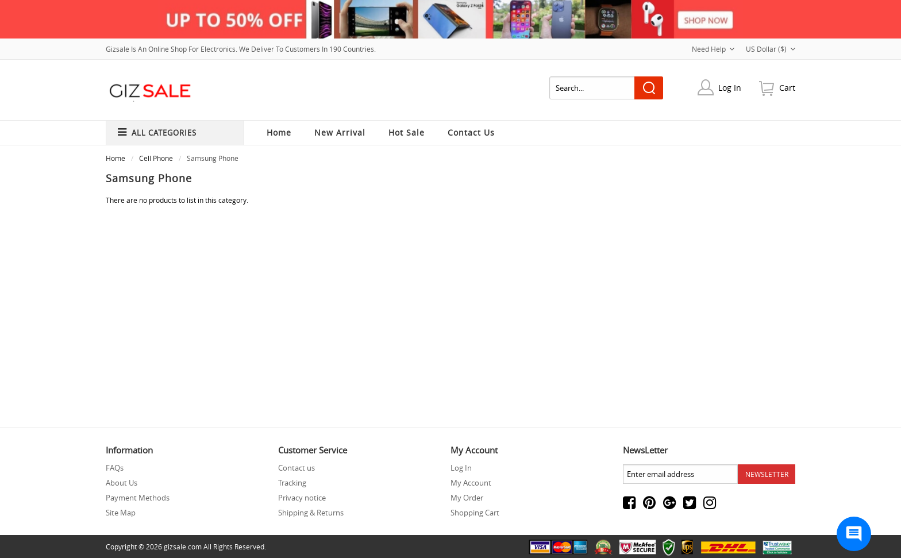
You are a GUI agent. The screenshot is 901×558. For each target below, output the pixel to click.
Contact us (296, 468)
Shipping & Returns (311, 512)
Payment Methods (138, 497)
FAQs (115, 468)
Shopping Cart (474, 512)
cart (787, 87)
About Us (121, 483)
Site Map (121, 512)
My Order (466, 497)
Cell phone (156, 158)
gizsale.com (183, 546)
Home (279, 132)
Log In (729, 87)
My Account (470, 483)
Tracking (292, 483)
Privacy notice (302, 497)
